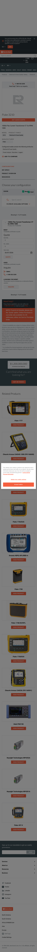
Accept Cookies (18, 484)
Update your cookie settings (18, 479)
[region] (18, 476)
